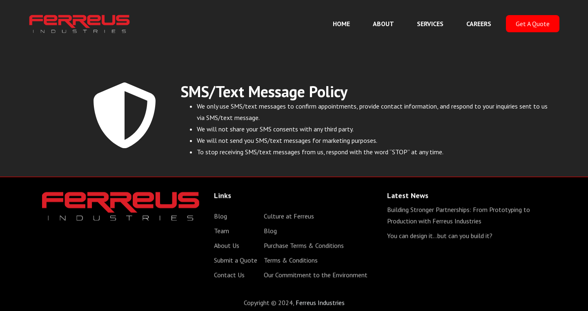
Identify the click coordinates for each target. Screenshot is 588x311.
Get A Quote (533, 24)
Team (221, 232)
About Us (226, 246)
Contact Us (229, 276)
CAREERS (478, 24)
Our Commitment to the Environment (316, 276)
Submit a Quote (235, 261)
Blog (220, 217)
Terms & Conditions (291, 261)
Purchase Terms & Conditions (304, 246)
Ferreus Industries (320, 304)
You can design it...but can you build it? (439, 237)
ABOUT (383, 24)
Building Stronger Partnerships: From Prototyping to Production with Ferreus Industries (458, 216)
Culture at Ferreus (289, 217)
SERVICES (430, 24)
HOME (341, 24)
